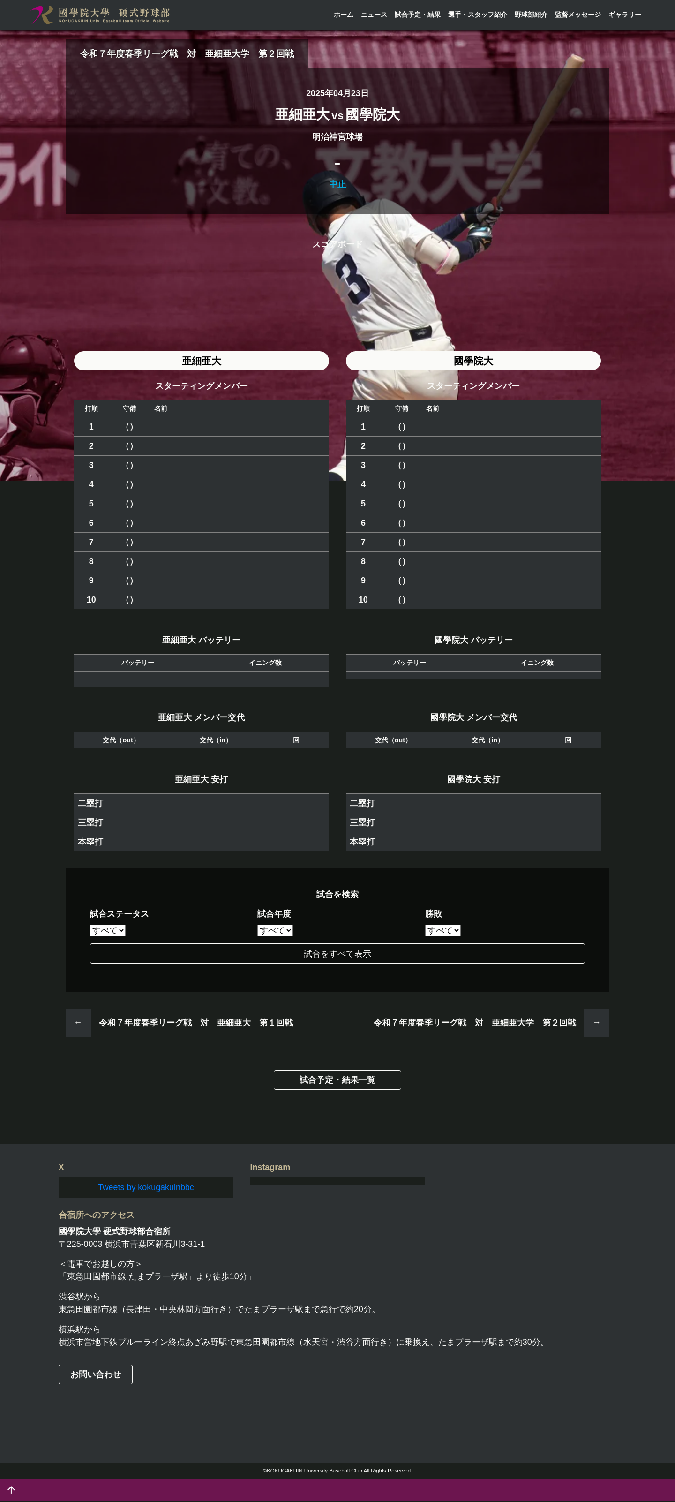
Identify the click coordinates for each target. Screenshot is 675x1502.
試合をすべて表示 (337, 954)
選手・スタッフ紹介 (477, 14)
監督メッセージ (578, 14)
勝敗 (433, 915)
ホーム (343, 14)
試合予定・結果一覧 (337, 1081)
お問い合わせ (95, 1375)
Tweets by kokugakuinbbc (146, 1188)
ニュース (374, 14)
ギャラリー (624, 14)
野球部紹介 (531, 14)
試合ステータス (119, 915)
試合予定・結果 (418, 14)
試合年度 (274, 915)
